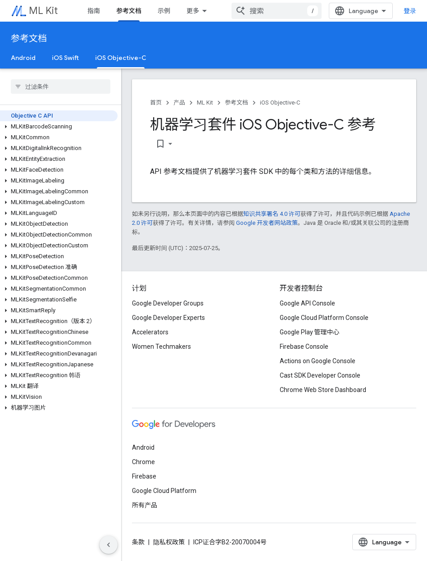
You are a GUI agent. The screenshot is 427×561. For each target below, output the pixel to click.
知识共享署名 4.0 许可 (271, 213)
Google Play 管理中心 (310, 332)
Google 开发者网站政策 (267, 222)
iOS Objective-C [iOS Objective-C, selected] (120, 58)
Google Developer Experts (168, 317)
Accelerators (150, 332)
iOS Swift (65, 58)
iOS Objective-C (280, 102)
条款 (138, 542)
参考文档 (29, 38)
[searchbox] (60, 86)
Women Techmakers (161, 346)
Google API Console (307, 303)
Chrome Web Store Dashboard (323, 389)
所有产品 (144, 505)
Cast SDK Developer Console (320, 375)
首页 (156, 102)
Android (23, 58)
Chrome (143, 461)
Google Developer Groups (168, 303)
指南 (93, 11)
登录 (410, 10)
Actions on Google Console (317, 361)
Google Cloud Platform (164, 490)
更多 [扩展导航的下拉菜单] (192, 11)
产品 (179, 102)
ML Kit (43, 11)
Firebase (144, 476)
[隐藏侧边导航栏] (109, 545)
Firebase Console (304, 346)
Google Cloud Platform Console (324, 317)
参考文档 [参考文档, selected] (128, 11)
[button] (59, 126)
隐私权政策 (169, 542)
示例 (164, 11)
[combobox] (277, 11)
